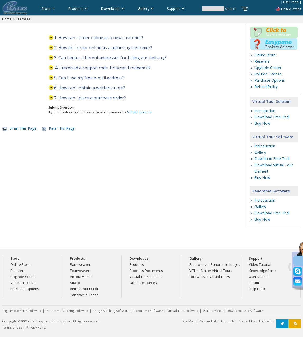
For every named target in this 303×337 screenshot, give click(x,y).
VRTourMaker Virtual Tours (210, 270)
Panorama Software (271, 191)
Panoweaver (80, 264)
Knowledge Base (262, 270)
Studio (75, 282)
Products (137, 264)
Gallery (260, 152)
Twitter (282, 324)
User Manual (259, 276)
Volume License (267, 73)
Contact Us (247, 321)
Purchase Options (269, 80)
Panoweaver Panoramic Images (214, 264)
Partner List (207, 321)
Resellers (262, 61)
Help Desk (257, 288)
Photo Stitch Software (26, 311)
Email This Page (22, 128)
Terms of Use (12, 327)
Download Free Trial (271, 116)
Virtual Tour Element (146, 276)
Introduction (264, 110)
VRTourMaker (81, 276)
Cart (245, 9)
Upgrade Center (267, 67)
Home (6, 19)
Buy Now (262, 123)
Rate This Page (62, 128)
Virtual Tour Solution (272, 101)
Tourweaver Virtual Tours (209, 276)
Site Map (188, 321)
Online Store (265, 54)
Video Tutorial (260, 264)
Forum (254, 282)
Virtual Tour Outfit (84, 288)
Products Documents (146, 270)
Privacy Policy (36, 327)
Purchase (23, 19)
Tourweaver (79, 270)
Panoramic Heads (84, 294)
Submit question (139, 112)
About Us (227, 321)
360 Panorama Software (245, 311)
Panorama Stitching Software (67, 311)
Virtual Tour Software (272, 136)
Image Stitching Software (111, 311)
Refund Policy (266, 86)
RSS (294, 324)
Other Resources (143, 282)
